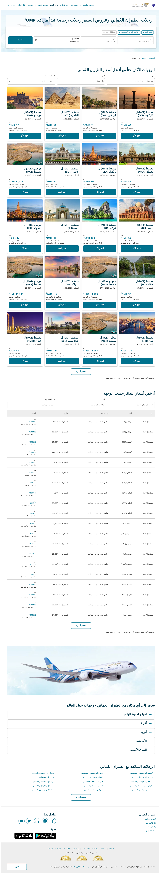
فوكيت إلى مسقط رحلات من (42, 782)
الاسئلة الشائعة (149, 819)
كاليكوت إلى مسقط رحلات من (139, 786)
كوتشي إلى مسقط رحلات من (140, 773)
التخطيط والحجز (85, 5)
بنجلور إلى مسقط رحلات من (42, 777)
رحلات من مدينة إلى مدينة (88, 848)
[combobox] (134, 41)
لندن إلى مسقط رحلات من (92, 790)
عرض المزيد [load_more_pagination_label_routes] (79, 797)
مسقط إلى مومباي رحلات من (42, 790)
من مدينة (56, 848)
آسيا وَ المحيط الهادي (137, 714)
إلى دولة (110, 848)
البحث (19, 40)
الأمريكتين (142, 741)
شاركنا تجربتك (149, 823)
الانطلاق (73, 39)
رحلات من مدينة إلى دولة (70, 848)
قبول (15, 867)
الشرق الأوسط (140, 750)
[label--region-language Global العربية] (14, 5)
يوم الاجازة (63, 5)
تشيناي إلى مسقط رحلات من (140, 777)
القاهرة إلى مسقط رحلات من (91, 773)
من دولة (48, 848)
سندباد (28, 5)
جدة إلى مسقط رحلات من (92, 786)
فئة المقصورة (48, 76)
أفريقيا (144, 723)
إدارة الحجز (52, 5)
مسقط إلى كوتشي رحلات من (140, 782)
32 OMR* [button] (31, 20)
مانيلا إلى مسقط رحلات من (141, 790)
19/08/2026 (73, 42)
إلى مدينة (102, 848)
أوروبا (145, 732)
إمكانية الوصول (149, 831)
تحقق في (72, 5)
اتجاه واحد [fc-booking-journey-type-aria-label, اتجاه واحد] (147, 32)
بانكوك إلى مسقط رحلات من (91, 777)
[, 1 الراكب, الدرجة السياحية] (129, 32)
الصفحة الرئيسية (147, 58)
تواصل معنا (150, 827)
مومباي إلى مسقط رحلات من (42, 773)
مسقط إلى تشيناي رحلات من (42, 786)
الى (112, 39)
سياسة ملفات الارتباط (81, 867)
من (150, 39)
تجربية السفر (39, 5)
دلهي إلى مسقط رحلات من (92, 782)
